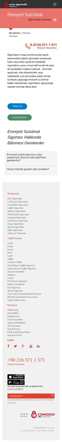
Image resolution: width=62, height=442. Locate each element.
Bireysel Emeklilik (15, 271)
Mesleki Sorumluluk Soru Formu (22, 297)
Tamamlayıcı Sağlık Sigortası (21, 265)
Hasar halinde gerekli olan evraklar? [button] (28, 169)
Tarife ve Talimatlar (16, 233)
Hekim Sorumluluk (16, 284)
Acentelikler (13, 313)
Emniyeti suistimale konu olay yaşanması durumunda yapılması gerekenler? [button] (26, 157)
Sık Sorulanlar (13, 325)
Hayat (10, 278)
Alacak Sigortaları (15, 227)
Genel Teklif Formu (16, 300)
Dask (9, 252)
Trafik (10, 243)
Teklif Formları (14, 238)
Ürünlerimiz (13, 193)
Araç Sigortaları (14, 198)
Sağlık (10, 259)
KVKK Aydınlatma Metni (18, 332)
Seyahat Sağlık (14, 262)
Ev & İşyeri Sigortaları (17, 201)
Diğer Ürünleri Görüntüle (42, 19)
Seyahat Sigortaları (16, 217)
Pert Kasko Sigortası (17, 281)
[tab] (31, 158)
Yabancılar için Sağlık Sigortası (21, 268)
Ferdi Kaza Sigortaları (17, 220)
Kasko (10, 246)
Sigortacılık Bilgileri (16, 322)
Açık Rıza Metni (14, 335)
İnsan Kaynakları (15, 319)
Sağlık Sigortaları (15, 208)
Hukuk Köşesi (14, 329)
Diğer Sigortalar (14, 230)
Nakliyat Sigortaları (16, 211)
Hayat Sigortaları (15, 223)
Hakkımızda (12, 310)
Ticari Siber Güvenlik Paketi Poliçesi (24, 294)
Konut (10, 249)
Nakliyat (11, 274)
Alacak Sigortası (15, 290)
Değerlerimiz (13, 316)
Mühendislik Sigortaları (18, 214)
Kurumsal (12, 305)
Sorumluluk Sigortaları (17, 204)
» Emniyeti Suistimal (19, 34)
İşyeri (10, 255)
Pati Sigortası (14, 287)
